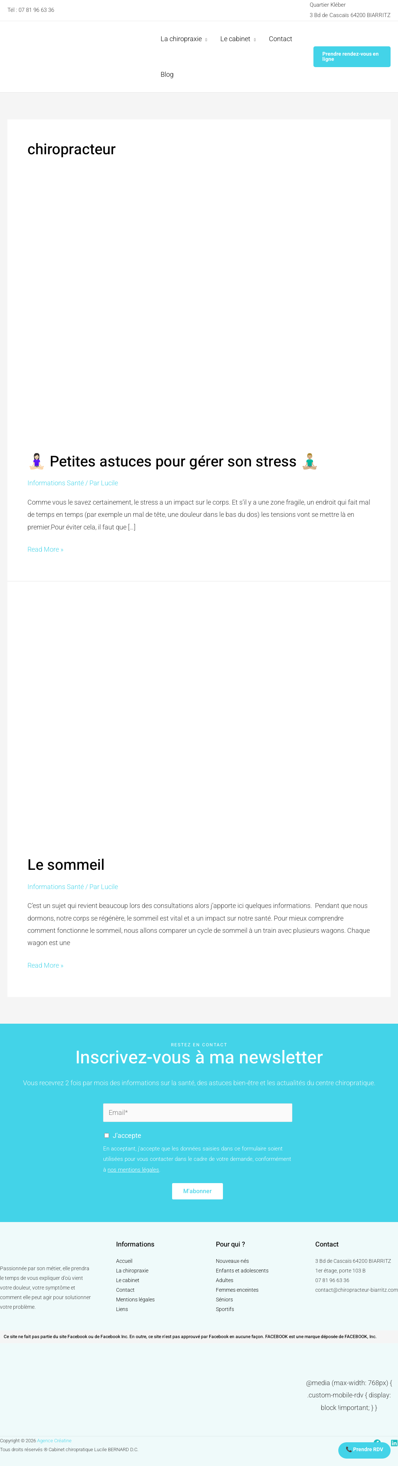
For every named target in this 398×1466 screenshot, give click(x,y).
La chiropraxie (132, 1271)
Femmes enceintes (237, 1290)
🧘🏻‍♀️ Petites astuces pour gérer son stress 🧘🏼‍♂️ (173, 462)
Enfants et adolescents (242, 1271)
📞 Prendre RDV (364, 1449)
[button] (352, 56)
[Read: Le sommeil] (199, 723)
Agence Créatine (54, 1440)
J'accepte (127, 1135)
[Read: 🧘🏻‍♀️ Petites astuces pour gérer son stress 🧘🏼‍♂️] (199, 322)
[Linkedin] (394, 1443)
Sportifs (225, 1309)
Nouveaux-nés (232, 1261)
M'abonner (197, 1191)
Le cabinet (127, 1280)
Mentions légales (135, 1299)
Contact (125, 1290)
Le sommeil (66, 865)
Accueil (124, 1261)
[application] (204, 39)
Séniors (224, 1299)
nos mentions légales (133, 1169)
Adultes (224, 1280)
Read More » (45, 548)
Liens (122, 1309)
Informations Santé (55, 483)
